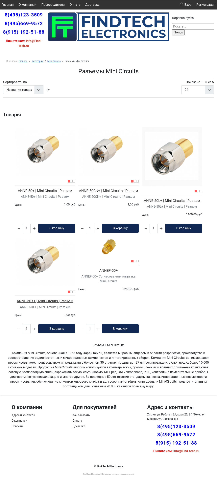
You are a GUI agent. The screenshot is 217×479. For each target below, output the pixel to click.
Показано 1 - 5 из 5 (200, 82)
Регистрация (205, 5)
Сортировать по (15, 82)
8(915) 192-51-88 (23, 32)
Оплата (75, 5)
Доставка (92, 5)
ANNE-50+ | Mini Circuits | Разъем (45, 191)
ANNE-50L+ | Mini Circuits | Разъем (172, 201)
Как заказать (81, 415)
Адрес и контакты (23, 415)
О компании (27, 5)
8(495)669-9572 (24, 23)
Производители (53, 5)
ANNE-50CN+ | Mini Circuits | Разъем (108, 191)
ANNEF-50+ (108, 270)
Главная (8, 5)
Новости (17, 426)
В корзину (56, 228)
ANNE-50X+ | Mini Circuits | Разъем (45, 301)
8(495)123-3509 (24, 15)
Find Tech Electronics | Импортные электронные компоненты (108, 474)
